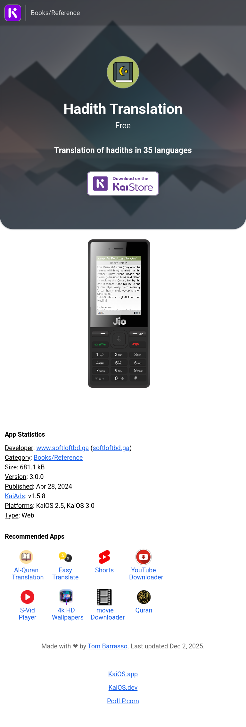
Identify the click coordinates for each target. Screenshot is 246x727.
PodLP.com (123, 701)
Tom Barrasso (107, 646)
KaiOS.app (123, 674)
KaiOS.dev (123, 687)
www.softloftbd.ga (62, 448)
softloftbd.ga (111, 448)
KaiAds (15, 496)
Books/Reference (55, 13)
